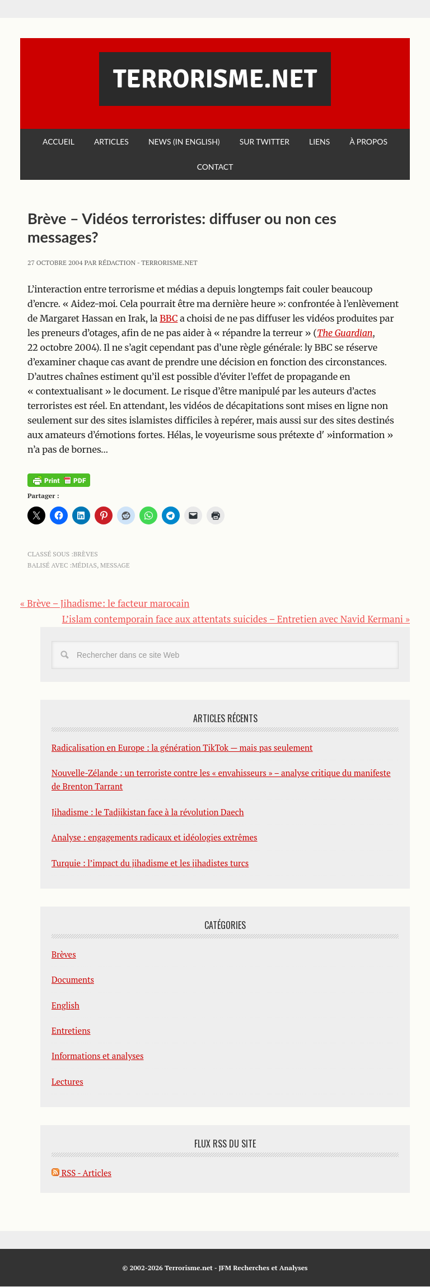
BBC (168, 318)
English (66, 1005)
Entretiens (71, 1031)
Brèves (85, 554)
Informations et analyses (98, 1056)
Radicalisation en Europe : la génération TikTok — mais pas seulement (182, 747)
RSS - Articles (81, 1173)
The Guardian (344, 332)
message (115, 565)
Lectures (67, 1082)
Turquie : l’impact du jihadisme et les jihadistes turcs (150, 862)
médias (84, 565)
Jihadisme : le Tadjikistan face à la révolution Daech (148, 812)
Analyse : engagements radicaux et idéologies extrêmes (155, 837)
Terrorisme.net (215, 79)
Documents (73, 980)
